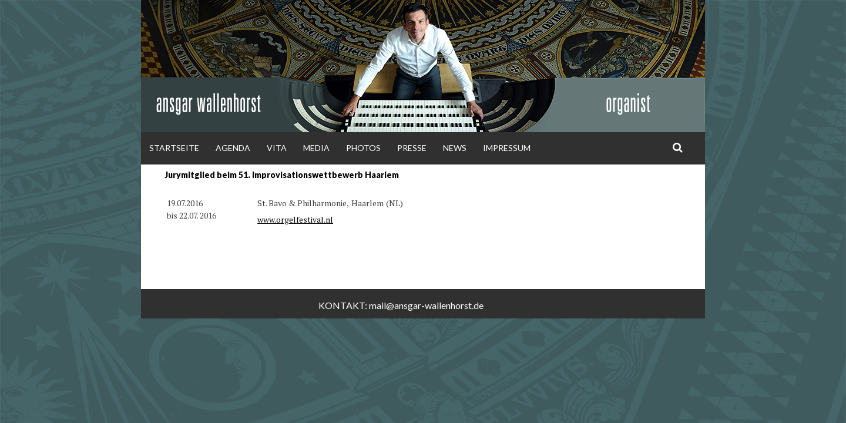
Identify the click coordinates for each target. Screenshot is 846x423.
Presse (412, 148)
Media (316, 148)
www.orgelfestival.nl (295, 219)
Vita (277, 148)
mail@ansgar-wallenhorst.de (426, 305)
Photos (363, 148)
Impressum (507, 148)
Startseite (174, 148)
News (454, 148)
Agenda (233, 148)
